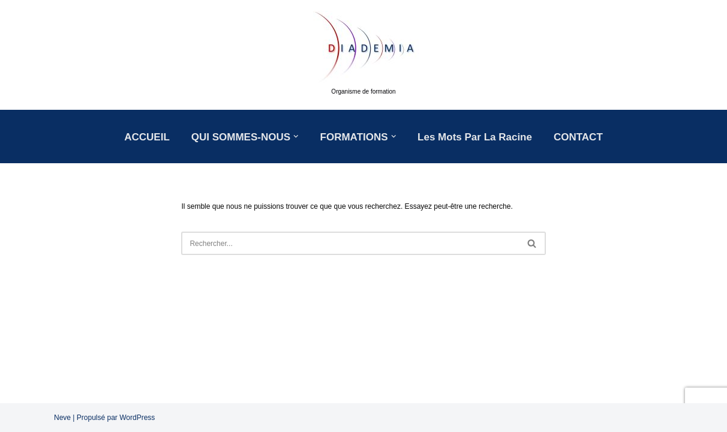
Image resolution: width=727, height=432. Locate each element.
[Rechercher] (349, 243)
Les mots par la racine (474, 137)
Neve (62, 417)
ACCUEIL (147, 137)
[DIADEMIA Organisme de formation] (363, 55)
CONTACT (578, 137)
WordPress (137, 417)
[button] (296, 136)
